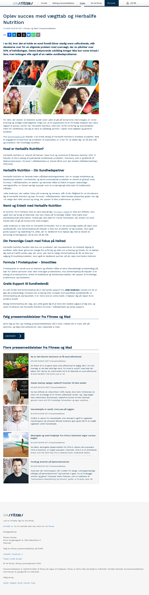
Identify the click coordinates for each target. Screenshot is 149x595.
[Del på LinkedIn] (14, 35)
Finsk (33, 583)
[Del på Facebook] (9, 35)
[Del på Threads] (24, 35)
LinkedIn (7, 554)
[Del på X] (19, 35)
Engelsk (13, 583)
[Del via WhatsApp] (33, 35)
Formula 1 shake (62, 212)
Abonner (13, 336)
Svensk (27, 583)
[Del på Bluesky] (28, 35)
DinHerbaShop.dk (16, 137)
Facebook (16, 554)
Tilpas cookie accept (12, 559)
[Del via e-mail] (38, 35)
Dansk (6, 583)
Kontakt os (8, 526)
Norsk (19, 583)
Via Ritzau (49, 526)
